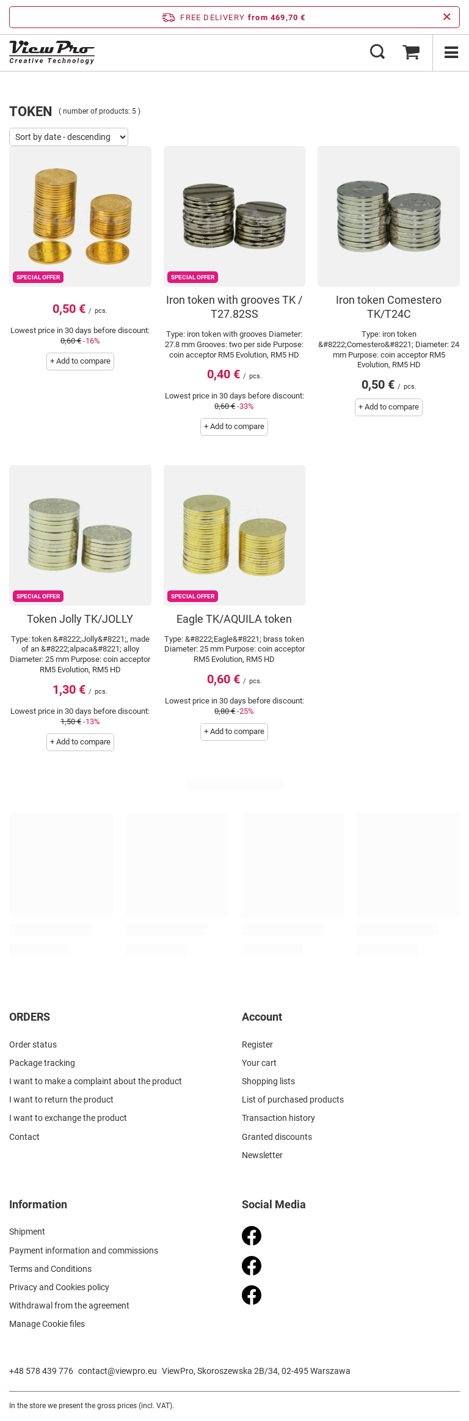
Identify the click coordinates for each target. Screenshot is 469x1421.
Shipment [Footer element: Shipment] (27, 1231)
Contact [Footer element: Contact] (24, 1137)
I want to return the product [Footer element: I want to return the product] (61, 1099)
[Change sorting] (68, 137)
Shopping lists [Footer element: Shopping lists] (268, 1081)
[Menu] (450, 52)
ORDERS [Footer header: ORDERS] (29, 1016)
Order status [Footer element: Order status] (33, 1044)
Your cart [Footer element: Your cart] (259, 1063)
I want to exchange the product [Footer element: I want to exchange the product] (68, 1118)
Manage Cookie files (47, 1324)
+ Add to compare (80, 360)
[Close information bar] (446, 17)
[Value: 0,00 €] (411, 52)
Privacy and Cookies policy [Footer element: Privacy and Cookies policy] (59, 1287)
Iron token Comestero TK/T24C (389, 306)
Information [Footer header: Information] (38, 1204)
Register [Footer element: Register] (257, 1044)
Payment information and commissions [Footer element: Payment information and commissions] (83, 1250)
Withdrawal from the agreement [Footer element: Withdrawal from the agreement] (69, 1305)
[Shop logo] (52, 52)
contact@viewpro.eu (117, 1371)
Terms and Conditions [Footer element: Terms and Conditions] (50, 1269)
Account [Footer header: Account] (262, 1016)
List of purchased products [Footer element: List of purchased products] (293, 1099)
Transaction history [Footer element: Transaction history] (278, 1118)
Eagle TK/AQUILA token (234, 618)
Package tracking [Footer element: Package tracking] (42, 1063)
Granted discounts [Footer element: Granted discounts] (277, 1137)
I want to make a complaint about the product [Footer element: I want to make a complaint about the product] (95, 1081)
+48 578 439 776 (41, 1371)
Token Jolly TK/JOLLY (80, 618)
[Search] (377, 52)
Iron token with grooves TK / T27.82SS (234, 306)
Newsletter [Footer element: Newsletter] (262, 1155)
